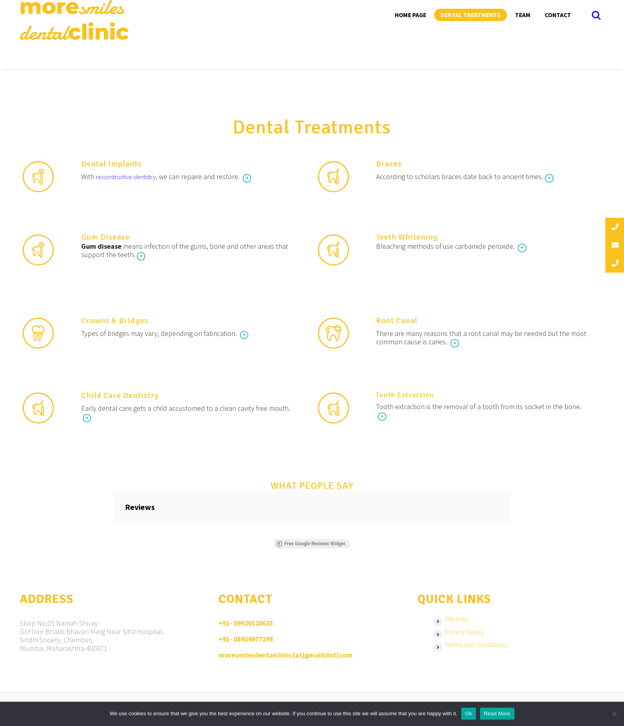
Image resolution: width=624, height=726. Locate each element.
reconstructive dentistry (132, 177)
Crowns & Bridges (115, 322)
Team (522, 15)
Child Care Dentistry (121, 397)
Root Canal (397, 322)
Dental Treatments (471, 15)
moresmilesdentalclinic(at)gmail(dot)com (286, 657)
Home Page (410, 15)
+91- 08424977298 (248, 641)
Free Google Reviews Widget (310, 546)
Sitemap (456, 621)
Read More (497, 713)
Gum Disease (106, 238)
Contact (558, 15)
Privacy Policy (464, 635)
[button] (113, 533)
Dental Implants (112, 164)
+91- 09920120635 (248, 625)
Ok (468, 713)
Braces (390, 164)
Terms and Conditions (477, 648)
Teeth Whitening (408, 238)
